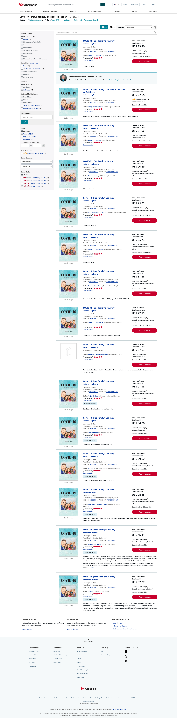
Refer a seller (57, 662)
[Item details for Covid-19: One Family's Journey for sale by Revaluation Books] (68, 284)
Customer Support (106, 655)
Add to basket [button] (145, 61)
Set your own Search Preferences (125, 629)
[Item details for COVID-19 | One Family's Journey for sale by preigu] (68, 590)
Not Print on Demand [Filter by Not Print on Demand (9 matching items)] (31, 108)
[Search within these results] (106, 33)
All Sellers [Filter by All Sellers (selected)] (27, 175)
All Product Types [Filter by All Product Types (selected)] (29, 36)
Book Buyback (57, 658)
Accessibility (80, 677)
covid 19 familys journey (62, 20)
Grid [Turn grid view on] (112, 27)
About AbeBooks (82, 651)
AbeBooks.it (82, 698)
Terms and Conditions (119, 709)
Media (79, 655)
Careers (79, 658)
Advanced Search (26, 11)
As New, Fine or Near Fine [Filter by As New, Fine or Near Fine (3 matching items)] (32, 69)
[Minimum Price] (25, 145)
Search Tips (117, 623)
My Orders (32, 662)
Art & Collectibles (94, 11)
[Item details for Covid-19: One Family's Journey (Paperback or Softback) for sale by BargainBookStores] (68, 102)
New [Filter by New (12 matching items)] (25, 66)
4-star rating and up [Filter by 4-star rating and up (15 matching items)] (36, 183)
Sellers (134, 11)
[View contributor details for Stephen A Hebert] (90, 44)
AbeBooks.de (58, 698)
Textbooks (116, 11)
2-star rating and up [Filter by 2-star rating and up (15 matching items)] (36, 178)
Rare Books (73, 11)
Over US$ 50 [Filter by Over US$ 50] (27, 139)
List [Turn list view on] (104, 27)
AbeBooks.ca (110, 698)
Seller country (26, 166)
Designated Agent (82, 673)
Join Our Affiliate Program (61, 655)
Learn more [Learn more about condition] (34, 63)
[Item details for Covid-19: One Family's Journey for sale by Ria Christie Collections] (68, 211)
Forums (79, 662)
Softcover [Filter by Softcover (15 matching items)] (27, 90)
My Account (134, 4)
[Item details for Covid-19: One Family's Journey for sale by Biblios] (68, 466)
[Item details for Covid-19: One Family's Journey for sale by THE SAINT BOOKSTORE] (68, 502)
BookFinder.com (88, 702)
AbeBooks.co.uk (44, 698)
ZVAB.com (134, 698)
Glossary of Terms (120, 626)
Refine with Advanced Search (86, 20)
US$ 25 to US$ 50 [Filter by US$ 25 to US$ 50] (28, 137)
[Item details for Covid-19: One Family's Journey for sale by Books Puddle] (68, 431)
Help (153, 4)
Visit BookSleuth (73, 629)
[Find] (102, 4)
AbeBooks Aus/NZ (96, 698)
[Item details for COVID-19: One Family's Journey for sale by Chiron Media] (68, 174)
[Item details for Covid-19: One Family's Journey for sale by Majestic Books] (68, 394)
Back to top (88, 641)
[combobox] (73, 4)
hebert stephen (35, 20)
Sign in (125, 4)
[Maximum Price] (37, 145)
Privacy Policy (81, 666)
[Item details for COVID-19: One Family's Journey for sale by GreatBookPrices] (68, 54)
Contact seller (88, 60)
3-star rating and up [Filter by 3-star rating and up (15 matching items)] (36, 181)
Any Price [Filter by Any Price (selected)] (25, 131)
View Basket (32, 666)
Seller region (26, 162)
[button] (155, 32)
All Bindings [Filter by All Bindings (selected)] (26, 84)
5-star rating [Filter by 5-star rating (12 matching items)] (33, 186)
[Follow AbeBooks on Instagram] (126, 662)
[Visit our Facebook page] (126, 652)
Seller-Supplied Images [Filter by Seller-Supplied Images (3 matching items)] (31, 105)
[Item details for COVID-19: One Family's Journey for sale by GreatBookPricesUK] (68, 247)
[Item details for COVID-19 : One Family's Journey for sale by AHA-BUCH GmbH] (68, 542)
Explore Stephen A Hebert (120, 80)
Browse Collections (50, 11)
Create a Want (27, 629)
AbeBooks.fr (70, 698)
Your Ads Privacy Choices (84, 670)
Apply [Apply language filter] (25, 122)
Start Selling (152, 11)
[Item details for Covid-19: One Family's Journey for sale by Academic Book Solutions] (68, 351)
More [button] (92, 568)
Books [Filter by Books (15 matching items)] (26, 39)
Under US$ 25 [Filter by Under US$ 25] (27, 134)
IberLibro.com (123, 698)
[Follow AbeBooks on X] (126, 657)
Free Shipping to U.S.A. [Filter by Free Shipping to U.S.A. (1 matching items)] (33, 153)
